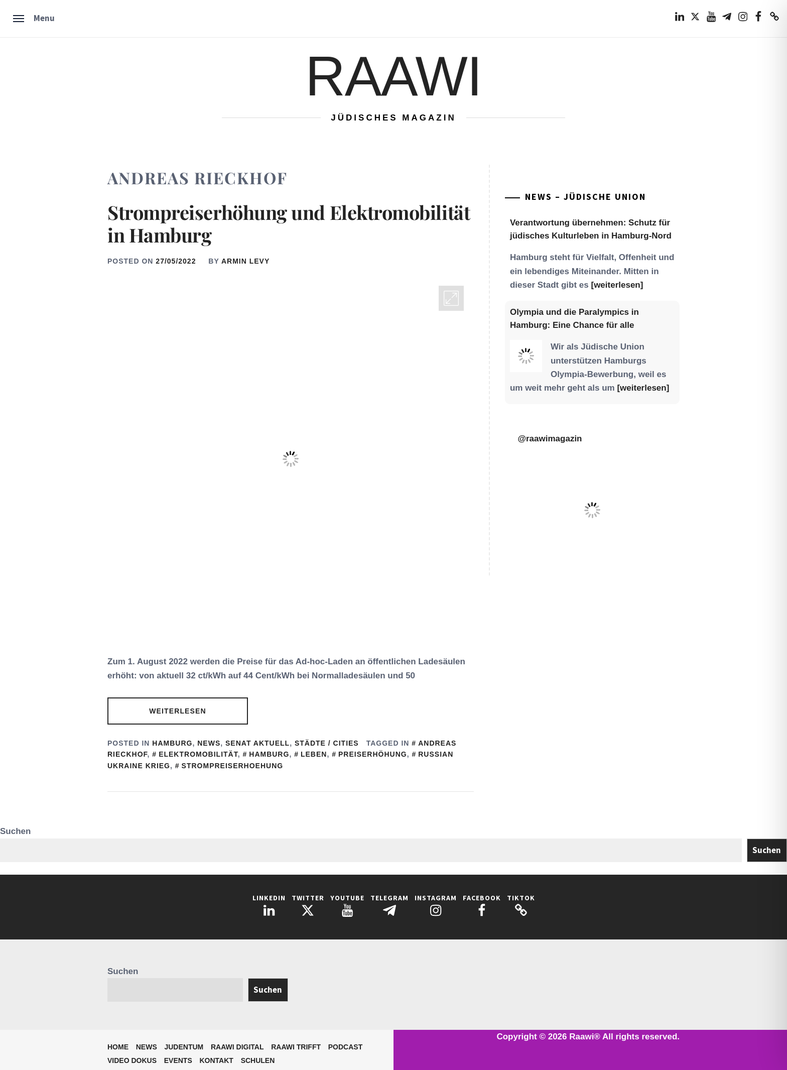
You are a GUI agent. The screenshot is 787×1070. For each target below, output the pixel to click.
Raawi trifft (296, 1047)
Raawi (393, 76)
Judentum (183, 1047)
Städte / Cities (327, 743)
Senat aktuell (257, 743)
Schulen (258, 1060)
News (208, 743)
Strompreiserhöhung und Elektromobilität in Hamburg (288, 223)
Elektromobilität (198, 754)
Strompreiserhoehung (233, 766)
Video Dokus (132, 1060)
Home (117, 1047)
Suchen (15, 831)
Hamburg (172, 743)
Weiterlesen (177, 711)
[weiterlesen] (617, 285)
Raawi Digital (237, 1047)
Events (178, 1060)
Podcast (345, 1047)
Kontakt (216, 1060)
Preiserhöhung (372, 754)
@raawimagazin (549, 438)
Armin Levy (245, 261)
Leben (314, 754)
